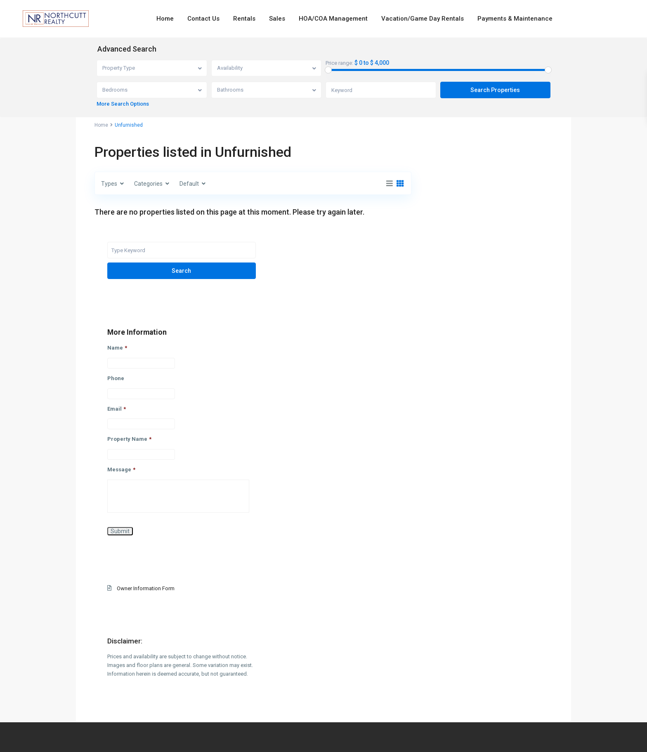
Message (451, 384)
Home (165, 18)
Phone (445, 292)
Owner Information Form (475, 502)
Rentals (244, 18)
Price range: (339, 63)
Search (488, 184)
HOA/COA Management (333, 18)
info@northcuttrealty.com (323, 715)
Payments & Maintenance (515, 18)
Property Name (459, 353)
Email (446, 322)
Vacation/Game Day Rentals (422, 18)
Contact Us (203, 18)
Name (446, 261)
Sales (277, 18)
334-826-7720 (323, 706)
